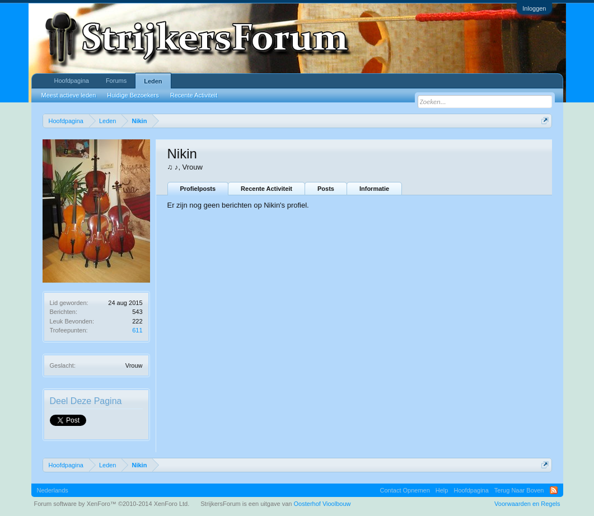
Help (442, 490)
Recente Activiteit (266, 188)
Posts (325, 188)
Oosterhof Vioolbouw (322, 503)
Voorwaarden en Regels (527, 503)
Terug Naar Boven (519, 490)
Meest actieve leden (68, 95)
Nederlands (52, 490)
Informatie (374, 188)
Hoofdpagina (71, 80)
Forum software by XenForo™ (112, 503)
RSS (554, 490)
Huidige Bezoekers (132, 95)
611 (137, 330)
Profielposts (198, 188)
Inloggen (534, 8)
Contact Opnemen (405, 490)
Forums (116, 80)
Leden (153, 81)
